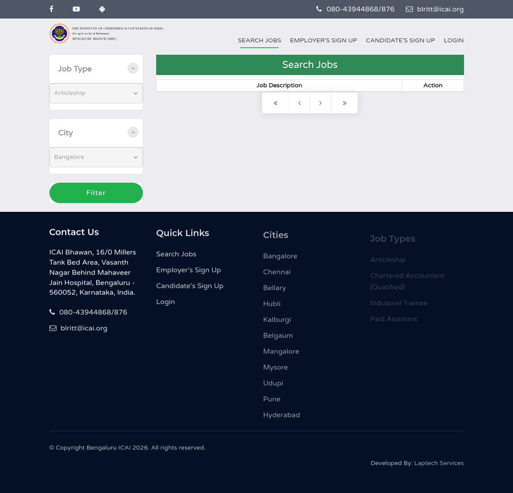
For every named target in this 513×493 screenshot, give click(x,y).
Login (454, 40)
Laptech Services (439, 466)
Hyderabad (281, 418)
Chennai (277, 275)
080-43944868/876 (355, 9)
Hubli (272, 307)
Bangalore (280, 260)
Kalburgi (277, 323)
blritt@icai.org (435, 9)
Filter (96, 192)
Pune (272, 403)
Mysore (275, 371)
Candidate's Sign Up (400, 40)
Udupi (273, 387)
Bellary (274, 291)
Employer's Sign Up (323, 40)
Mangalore (281, 355)
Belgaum (278, 339)
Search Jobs (259, 40)
